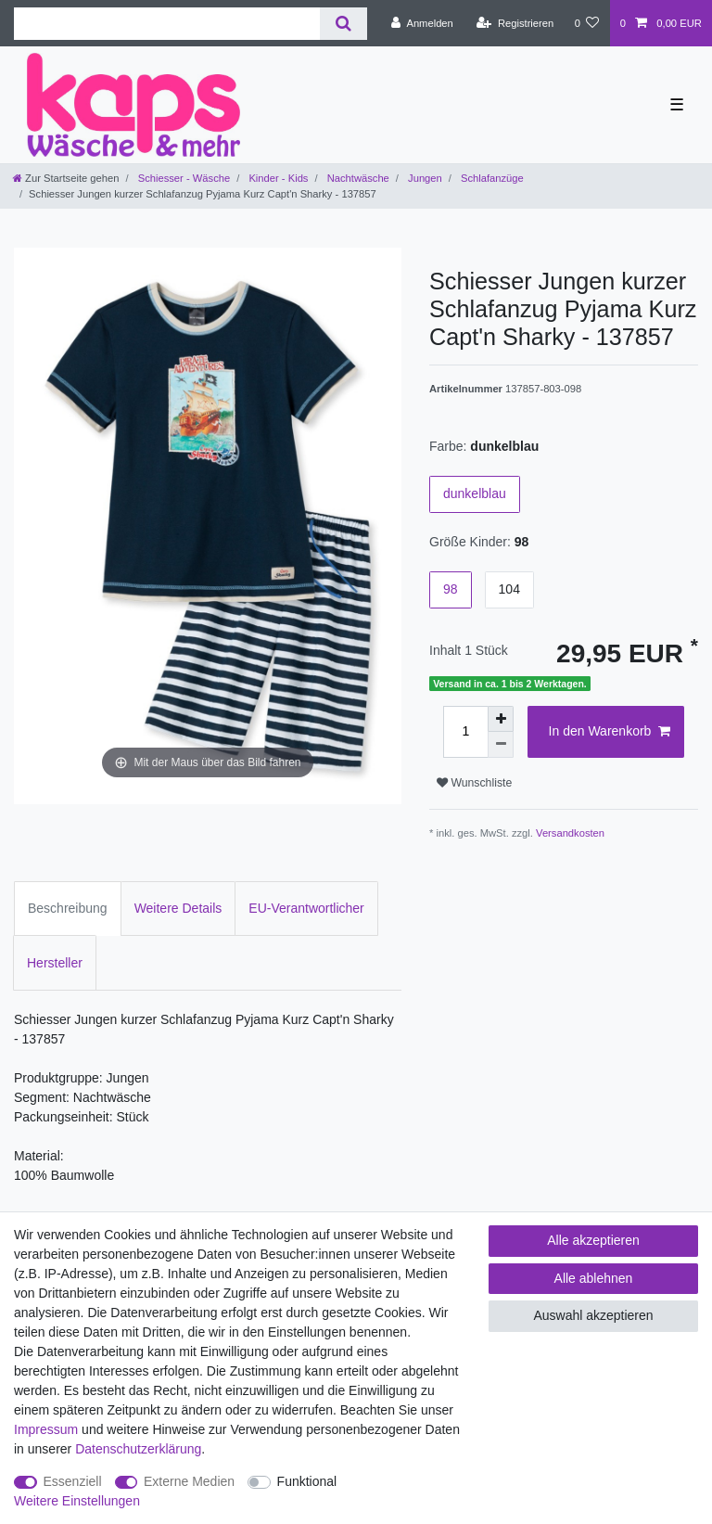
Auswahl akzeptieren (593, 1315)
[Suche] (343, 23)
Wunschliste (474, 782)
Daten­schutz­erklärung (138, 1448)
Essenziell (73, 1481)
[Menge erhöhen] (501, 719)
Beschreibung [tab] (68, 908)
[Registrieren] (515, 23)
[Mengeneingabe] (465, 732)
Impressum (46, 1429)
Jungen (423, 178)
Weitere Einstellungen (77, 1500)
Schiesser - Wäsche (183, 178)
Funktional (307, 1481)
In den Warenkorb (609, 732)
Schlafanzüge (491, 178)
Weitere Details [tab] (178, 908)
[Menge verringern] (501, 745)
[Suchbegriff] (167, 23)
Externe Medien (189, 1481)
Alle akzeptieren (593, 1240)
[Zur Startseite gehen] (66, 178)
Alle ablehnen (593, 1278)
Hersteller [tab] (55, 962)
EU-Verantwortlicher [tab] (306, 908)
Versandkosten (570, 833)
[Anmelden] (422, 23)
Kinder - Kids (277, 178)
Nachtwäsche (356, 178)
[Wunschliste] (586, 23)
